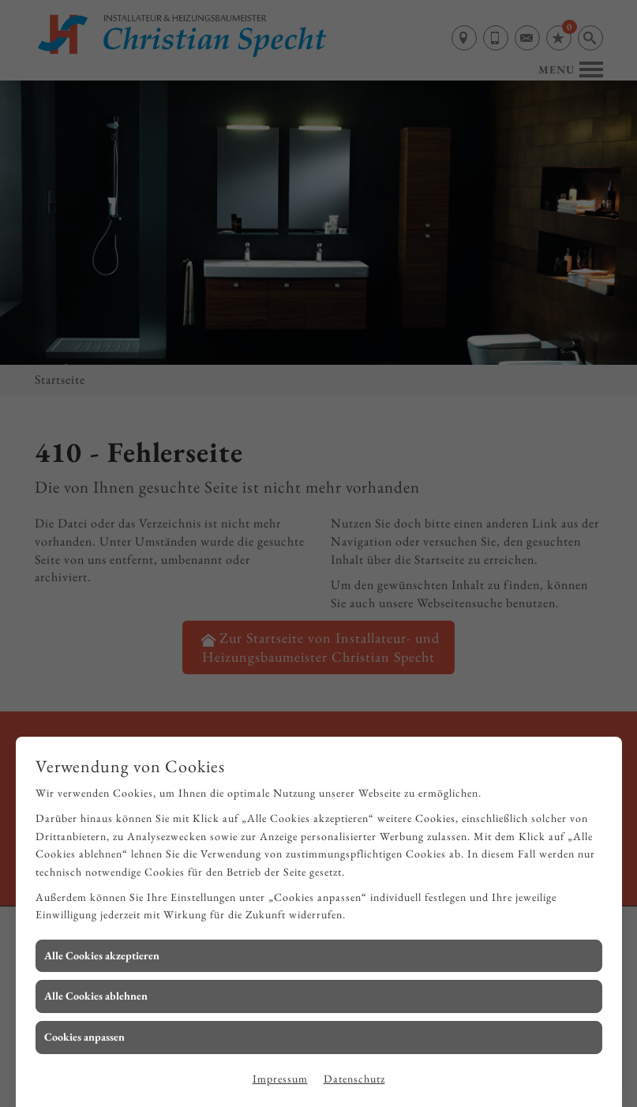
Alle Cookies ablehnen (96, 996)
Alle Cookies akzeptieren (101, 955)
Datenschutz (354, 1078)
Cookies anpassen (84, 1037)
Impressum (280, 1078)
